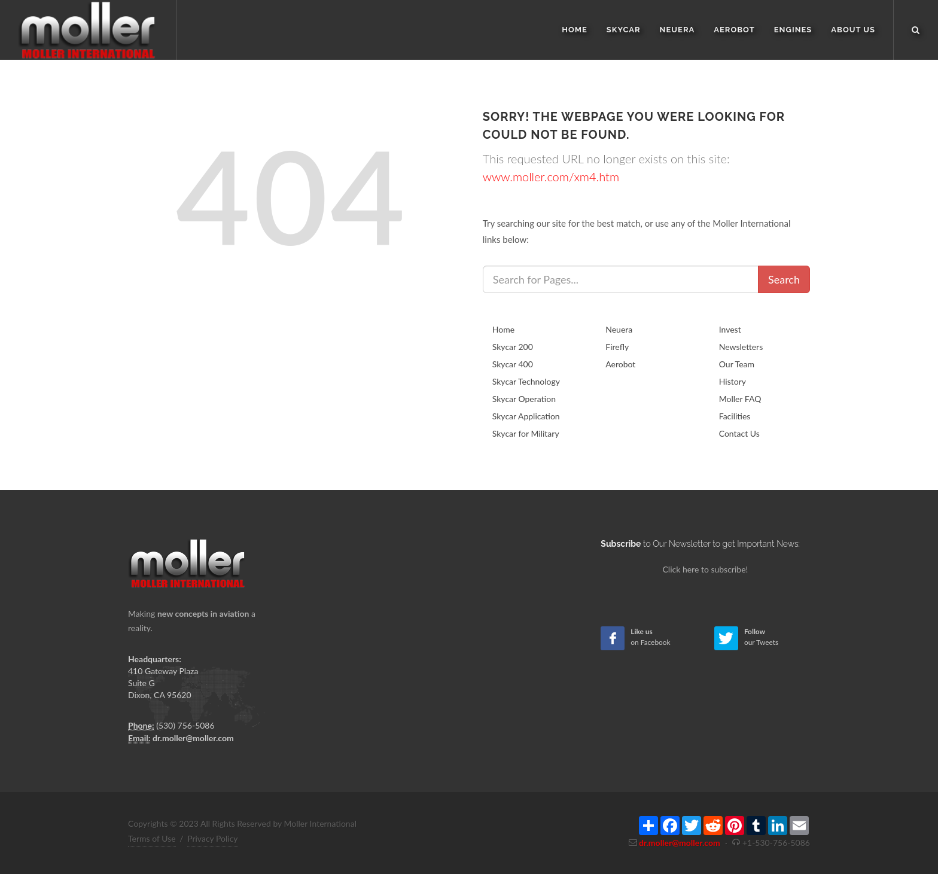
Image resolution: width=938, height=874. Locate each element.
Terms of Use (152, 838)
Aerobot (620, 364)
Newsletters (741, 347)
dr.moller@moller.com (193, 738)
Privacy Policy (212, 838)
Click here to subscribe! (705, 569)
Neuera (618, 329)
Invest (730, 329)
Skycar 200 (512, 347)
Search (784, 279)
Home (503, 329)
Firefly (617, 347)
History (732, 381)
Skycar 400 (512, 364)
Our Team (736, 364)
